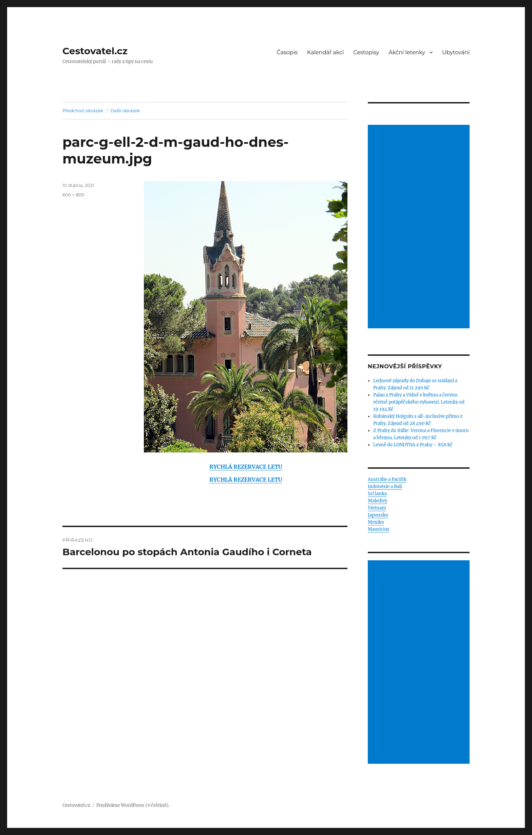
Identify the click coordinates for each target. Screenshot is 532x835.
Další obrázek (125, 110)
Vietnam (377, 508)
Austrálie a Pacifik (387, 479)
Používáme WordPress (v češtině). (133, 805)
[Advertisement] (420, 227)
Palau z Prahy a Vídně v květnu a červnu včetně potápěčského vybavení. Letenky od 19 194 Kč (418, 402)
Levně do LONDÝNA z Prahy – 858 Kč (413, 445)
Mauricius (379, 529)
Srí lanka (377, 494)
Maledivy (377, 501)
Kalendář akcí (325, 52)
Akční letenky (407, 52)
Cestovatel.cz (95, 51)
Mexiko (376, 522)
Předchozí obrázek (82, 110)
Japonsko (378, 515)
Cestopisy (366, 52)
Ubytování (456, 52)
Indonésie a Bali (385, 486)
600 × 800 (73, 194)
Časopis (287, 52)
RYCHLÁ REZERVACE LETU (245, 466)
